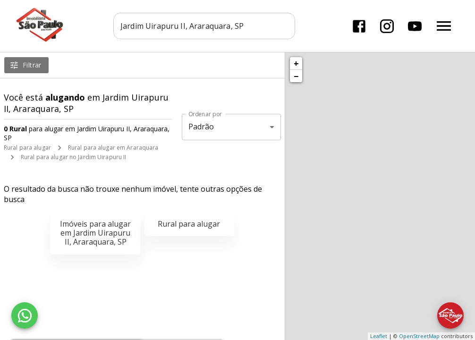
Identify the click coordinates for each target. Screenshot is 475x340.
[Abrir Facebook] (359, 26)
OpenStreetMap (419, 336)
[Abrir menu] (444, 26)
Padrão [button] (201, 126)
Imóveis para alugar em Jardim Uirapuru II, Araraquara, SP (95, 233)
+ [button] (296, 63)
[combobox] (204, 26)
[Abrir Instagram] (387, 26)
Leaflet (378, 336)
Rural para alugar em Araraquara (113, 148)
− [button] (296, 76)
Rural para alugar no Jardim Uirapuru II (73, 157)
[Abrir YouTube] (415, 26)
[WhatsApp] (24, 315)
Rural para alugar (27, 148)
